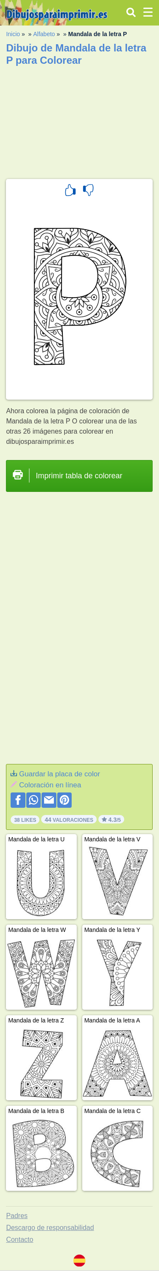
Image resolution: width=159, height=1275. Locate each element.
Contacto (19, 1239)
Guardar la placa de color (59, 774)
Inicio (13, 34)
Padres (17, 1215)
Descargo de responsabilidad (50, 1227)
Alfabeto (44, 34)
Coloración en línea (50, 785)
